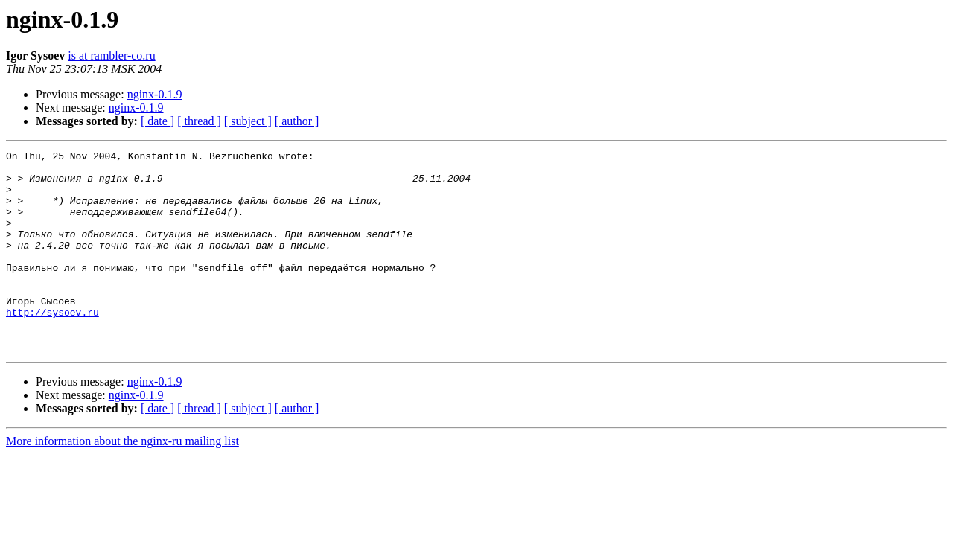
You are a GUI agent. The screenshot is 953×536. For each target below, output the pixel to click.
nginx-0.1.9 (154, 94)
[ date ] (157, 121)
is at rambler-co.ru (111, 55)
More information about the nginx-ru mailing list (122, 481)
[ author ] (297, 121)
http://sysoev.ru (52, 345)
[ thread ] (199, 121)
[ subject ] (248, 121)
